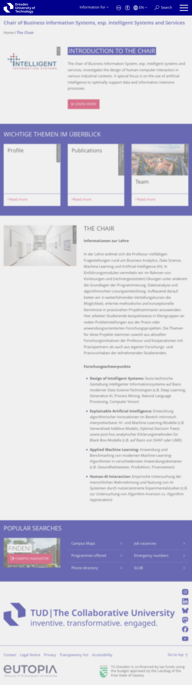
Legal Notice (30, 655)
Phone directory (84, 568)
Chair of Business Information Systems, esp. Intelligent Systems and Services (94, 23)
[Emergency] (118, 8)
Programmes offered (88, 556)
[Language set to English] (140, 8)
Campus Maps (83, 544)
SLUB (138, 568)
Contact (10, 655)
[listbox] (96, 175)
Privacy (50, 655)
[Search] (163, 8)
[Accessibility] (127, 8)
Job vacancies (145, 544)
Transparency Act (74, 655)
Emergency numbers (151, 556)
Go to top (176, 655)
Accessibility (102, 655)
